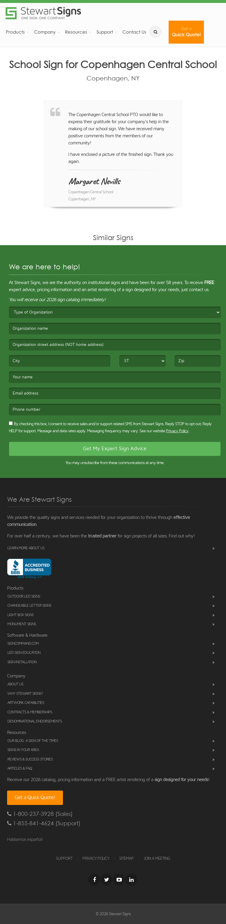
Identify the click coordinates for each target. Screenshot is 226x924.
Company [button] (45, 32)
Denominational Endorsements (34, 721)
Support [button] (105, 32)
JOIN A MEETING (157, 859)
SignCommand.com (23, 644)
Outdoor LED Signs (23, 596)
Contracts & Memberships (29, 712)
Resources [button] (76, 32)
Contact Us (134, 32)
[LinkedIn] (131, 879)
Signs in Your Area (23, 750)
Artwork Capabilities (25, 703)
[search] (155, 32)
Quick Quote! (186, 32)
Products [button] (15, 32)
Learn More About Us (25, 548)
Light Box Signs (20, 615)
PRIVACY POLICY (95, 859)
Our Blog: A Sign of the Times (32, 741)
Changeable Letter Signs (29, 606)
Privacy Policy (177, 431)
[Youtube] (119, 879)
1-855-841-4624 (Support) (43, 823)
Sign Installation (21, 662)
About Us (15, 684)
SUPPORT (64, 859)
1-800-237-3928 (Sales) (40, 814)
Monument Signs (21, 624)
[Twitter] (106, 879)
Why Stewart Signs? (25, 694)
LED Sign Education (23, 653)
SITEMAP (126, 859)
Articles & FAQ (19, 768)
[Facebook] (94, 879)
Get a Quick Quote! (35, 797)
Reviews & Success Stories (30, 759)
